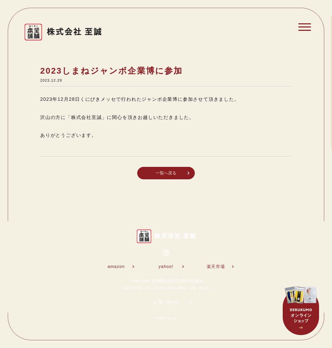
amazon (121, 266)
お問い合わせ (172, 302)
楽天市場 (220, 266)
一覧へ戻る (172, 173)
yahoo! (171, 266)
